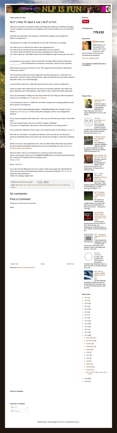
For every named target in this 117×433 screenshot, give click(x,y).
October (89, 344)
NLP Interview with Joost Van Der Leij (100, 156)
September (90, 346)
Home (43, 264)
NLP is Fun (65, 171)
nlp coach (41, 185)
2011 (86, 335)
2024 (86, 297)
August (88, 349)
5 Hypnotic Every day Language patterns (100, 138)
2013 (86, 329)
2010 (86, 378)
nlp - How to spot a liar (30, 185)
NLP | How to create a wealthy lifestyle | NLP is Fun (99, 274)
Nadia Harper (100, 42)
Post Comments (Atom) (27, 267)
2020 (86, 309)
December (90, 338)
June (88, 355)
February (89, 367)
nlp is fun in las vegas (60, 185)
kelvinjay (62, 422)
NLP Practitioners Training (36, 98)
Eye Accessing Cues (22, 112)
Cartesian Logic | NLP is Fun (99, 101)
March (88, 364)
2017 (86, 318)
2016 (86, 321)
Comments (15, 411)
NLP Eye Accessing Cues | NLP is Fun (100, 120)
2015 (86, 324)
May (87, 358)
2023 (86, 300)
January (89, 370)
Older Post (70, 264)
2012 (86, 332)
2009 (86, 381)
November (90, 341)
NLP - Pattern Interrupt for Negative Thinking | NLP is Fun (100, 176)
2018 (86, 315)
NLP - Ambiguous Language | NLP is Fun (100, 236)
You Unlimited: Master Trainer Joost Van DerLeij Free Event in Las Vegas (100, 216)
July (87, 352)
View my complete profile (90, 58)
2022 (86, 303)
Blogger (76, 422)
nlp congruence (49, 185)
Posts (14, 407)
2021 (86, 306)
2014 (86, 327)
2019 (86, 312)
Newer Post (14, 264)
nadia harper (19, 185)
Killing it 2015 (15, 160)
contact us (70, 130)
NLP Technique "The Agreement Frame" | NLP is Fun (99, 194)
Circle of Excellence (97, 254)
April (88, 361)
